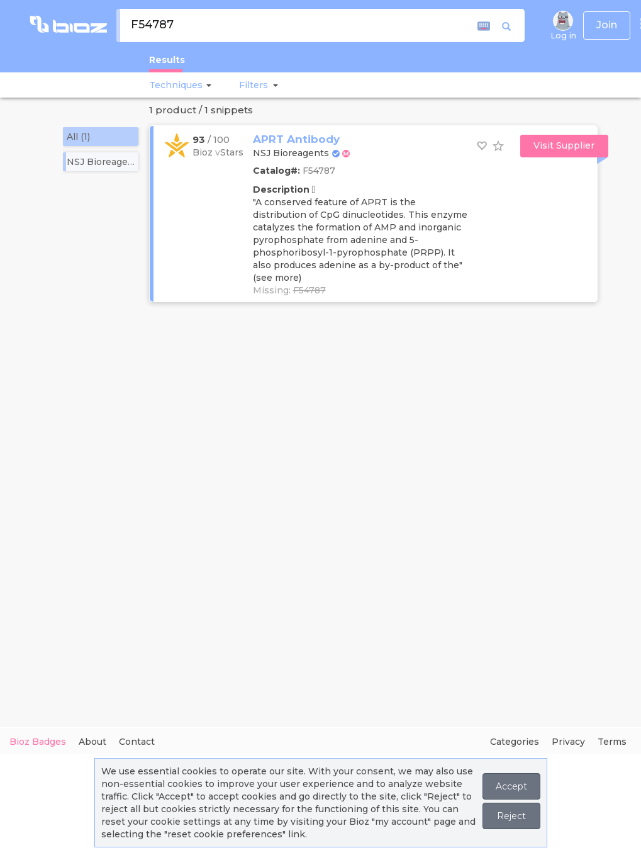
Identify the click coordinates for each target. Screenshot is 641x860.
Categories (514, 741)
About (92, 741)
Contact (137, 741)
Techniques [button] (176, 85)
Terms (612, 741)
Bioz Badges (37, 741)
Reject (511, 816)
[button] (207, 85)
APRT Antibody (296, 139)
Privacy (568, 741)
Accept (511, 786)
